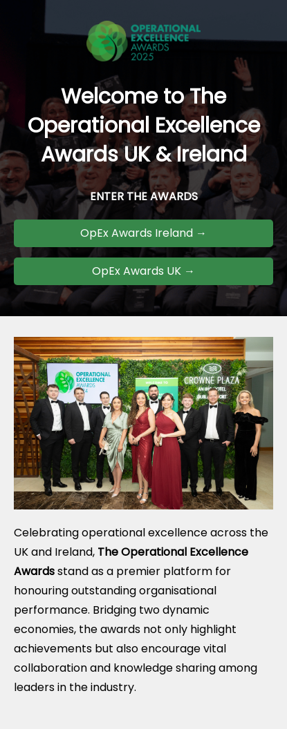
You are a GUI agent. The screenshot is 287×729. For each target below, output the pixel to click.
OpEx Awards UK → (143, 271)
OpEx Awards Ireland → (143, 233)
